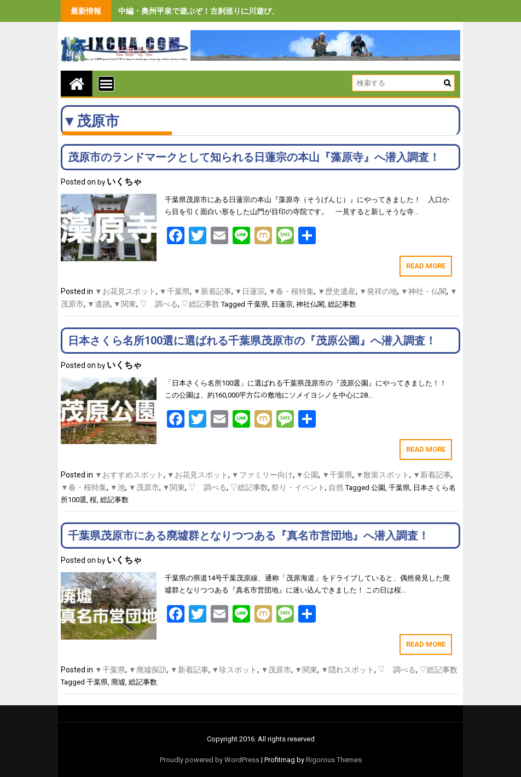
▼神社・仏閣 (424, 291)
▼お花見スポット (125, 291)
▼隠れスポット (347, 669)
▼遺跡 (98, 304)
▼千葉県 (174, 291)
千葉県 (257, 304)
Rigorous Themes (334, 760)
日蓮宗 (282, 304)
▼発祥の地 (378, 291)
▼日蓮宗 (250, 291)
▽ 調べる (159, 304)
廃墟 (118, 682)
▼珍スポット (235, 669)
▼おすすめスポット (129, 474)
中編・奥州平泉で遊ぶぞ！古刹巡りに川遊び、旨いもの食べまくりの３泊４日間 (256, 11)
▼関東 (124, 304)
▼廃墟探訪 (148, 669)
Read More (425, 266)
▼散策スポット (382, 474)
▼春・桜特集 (291, 291)
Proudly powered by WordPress (209, 760)
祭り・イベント (298, 487)
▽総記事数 (200, 304)
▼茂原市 (144, 487)
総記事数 (342, 304)
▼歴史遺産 (336, 291)
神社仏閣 (310, 304)
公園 (378, 488)
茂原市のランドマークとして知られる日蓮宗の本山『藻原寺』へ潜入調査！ (254, 157)
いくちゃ (124, 181)
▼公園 (307, 474)
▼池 (117, 487)
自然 (336, 487)
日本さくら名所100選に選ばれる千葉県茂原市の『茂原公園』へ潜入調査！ (252, 340)
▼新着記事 (212, 291)
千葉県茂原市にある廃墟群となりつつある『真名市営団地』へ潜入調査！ (248, 535)
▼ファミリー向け (262, 474)
